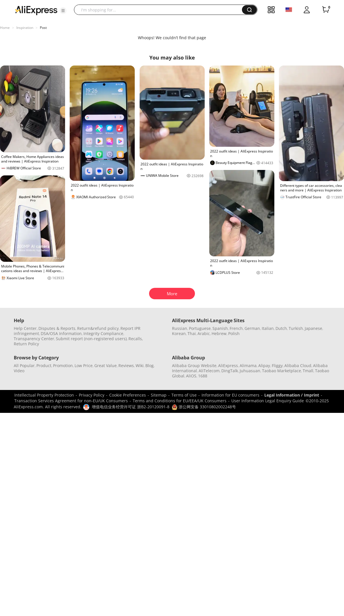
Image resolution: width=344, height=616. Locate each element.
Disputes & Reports (56, 328)
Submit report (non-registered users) (91, 338)
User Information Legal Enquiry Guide (267, 400)
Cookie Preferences (127, 395)
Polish (234, 333)
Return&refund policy (98, 328)
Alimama (248, 365)
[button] (63, 10)
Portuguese (200, 328)
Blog (149, 365)
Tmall (308, 370)
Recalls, (135, 338)
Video (19, 370)
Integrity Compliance (103, 333)
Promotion (63, 365)
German (252, 328)
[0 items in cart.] (325, 9)
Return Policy (26, 343)
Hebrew (219, 333)
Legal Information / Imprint (291, 395)
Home (5, 27)
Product (43, 365)
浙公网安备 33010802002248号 (204, 406)
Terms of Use (184, 395)
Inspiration (24, 27)
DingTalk (229, 370)
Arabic (204, 333)
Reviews (126, 365)
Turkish (296, 328)
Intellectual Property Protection (44, 395)
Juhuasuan (250, 370)
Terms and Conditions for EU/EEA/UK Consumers (179, 400)
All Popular (24, 365)
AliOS (191, 376)
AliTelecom (209, 370)
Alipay (264, 365)
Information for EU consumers (230, 395)
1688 (202, 376)
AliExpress (228, 365)
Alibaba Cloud (297, 365)
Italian (268, 328)
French (236, 328)
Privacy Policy (91, 395)
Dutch (281, 328)
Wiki (140, 365)
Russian (179, 328)
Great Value (105, 365)
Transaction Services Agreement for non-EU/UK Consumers (71, 400)
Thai (191, 333)
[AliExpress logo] (36, 10)
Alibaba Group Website (194, 365)
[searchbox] (160, 10)
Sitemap (159, 395)
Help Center (25, 328)
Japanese (313, 328)
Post (43, 27)
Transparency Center (34, 338)
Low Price (84, 365)
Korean (179, 333)
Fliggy (277, 365)
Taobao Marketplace (281, 370)
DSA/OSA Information (61, 333)
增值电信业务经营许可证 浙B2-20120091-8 (130, 406)
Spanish (220, 328)
